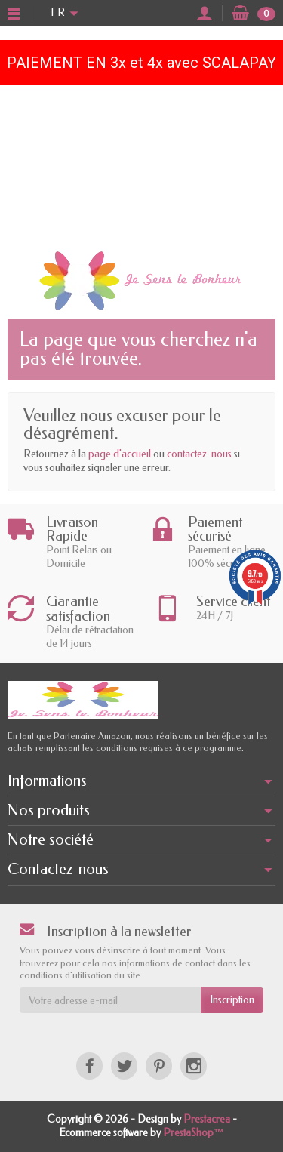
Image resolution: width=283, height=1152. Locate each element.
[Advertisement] (141, 164)
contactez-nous (199, 454)
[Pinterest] (159, 1065)
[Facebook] (89, 1065)
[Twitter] (124, 1065)
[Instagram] (193, 1065)
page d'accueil (119, 454)
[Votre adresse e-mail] (110, 1000)
